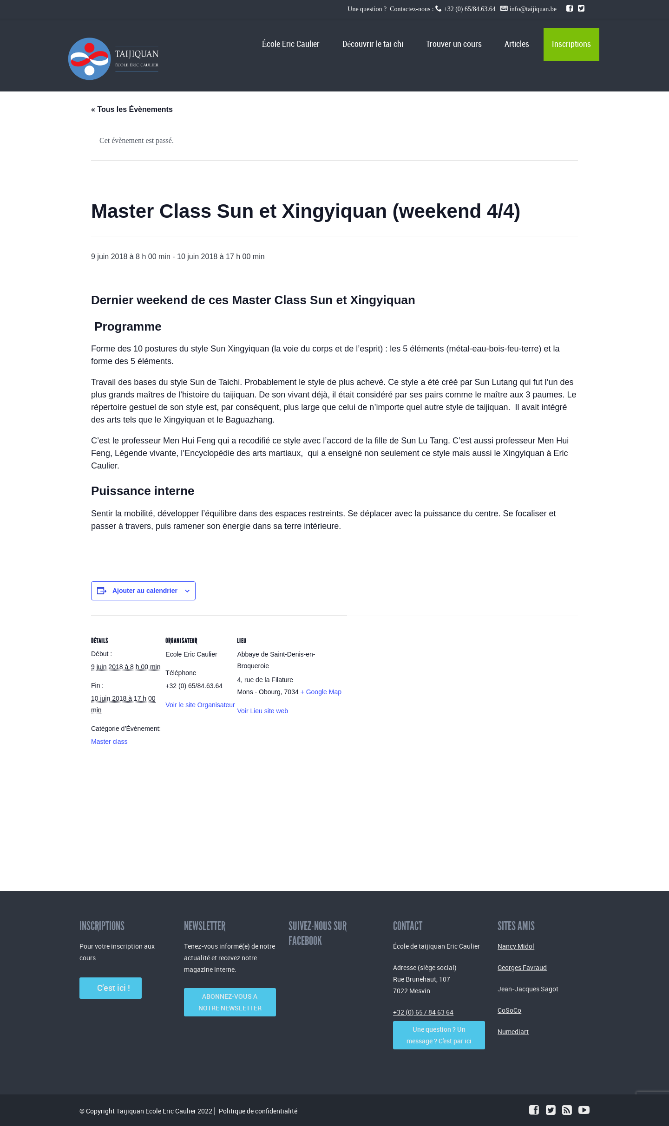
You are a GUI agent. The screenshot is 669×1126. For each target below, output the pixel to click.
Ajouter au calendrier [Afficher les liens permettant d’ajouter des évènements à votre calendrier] (144, 590)
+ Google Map (321, 692)
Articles (517, 44)
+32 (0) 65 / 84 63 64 (423, 1012)
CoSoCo (509, 1010)
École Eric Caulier (291, 44)
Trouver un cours (454, 44)
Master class (109, 741)
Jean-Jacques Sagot (528, 988)
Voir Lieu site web (262, 711)
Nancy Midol (516, 946)
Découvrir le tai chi (372, 44)
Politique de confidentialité (258, 1110)
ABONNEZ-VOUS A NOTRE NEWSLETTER (230, 1002)
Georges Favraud (522, 967)
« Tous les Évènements (132, 109)
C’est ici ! (111, 987)
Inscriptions (571, 44)
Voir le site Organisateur (200, 705)
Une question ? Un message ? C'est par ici (439, 1035)
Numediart (513, 1031)
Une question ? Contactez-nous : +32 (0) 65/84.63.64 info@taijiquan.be (453, 9)
